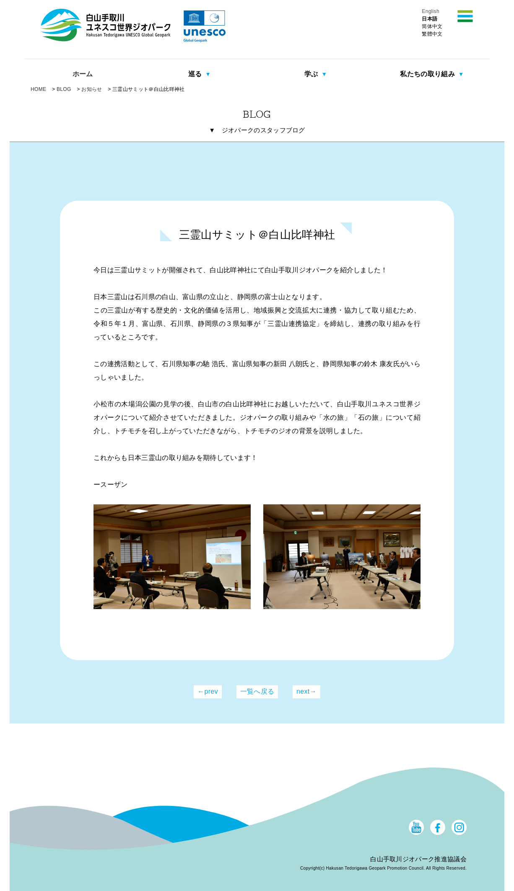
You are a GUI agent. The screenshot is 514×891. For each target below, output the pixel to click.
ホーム (83, 73)
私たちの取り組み (428, 73)
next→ (306, 691)
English (430, 11)
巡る (196, 73)
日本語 (429, 19)
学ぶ (312, 73)
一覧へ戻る (257, 691)
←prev (207, 691)
